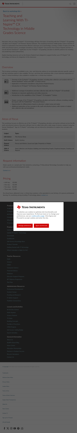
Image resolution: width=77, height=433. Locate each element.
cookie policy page (37, 216)
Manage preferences (24, 225)
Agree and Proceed (41, 225)
